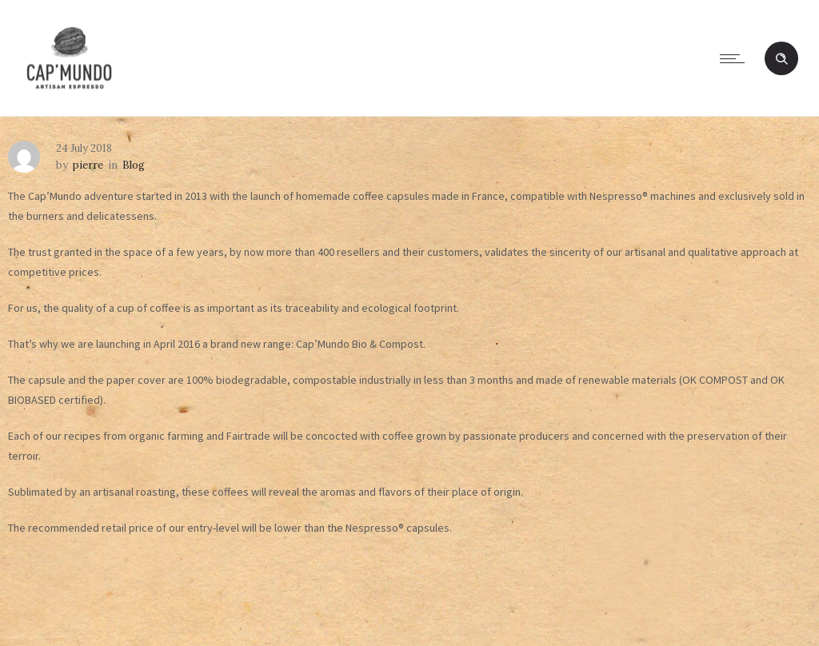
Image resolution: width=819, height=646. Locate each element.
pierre (88, 165)
